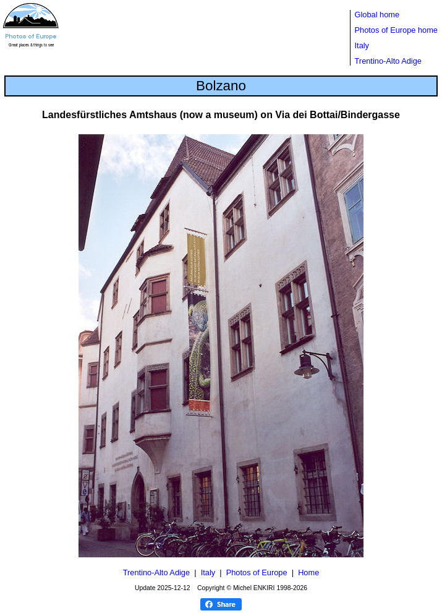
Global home (377, 14)
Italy (362, 45)
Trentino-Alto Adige (388, 61)
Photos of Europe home (396, 30)
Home (308, 572)
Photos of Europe (256, 572)
